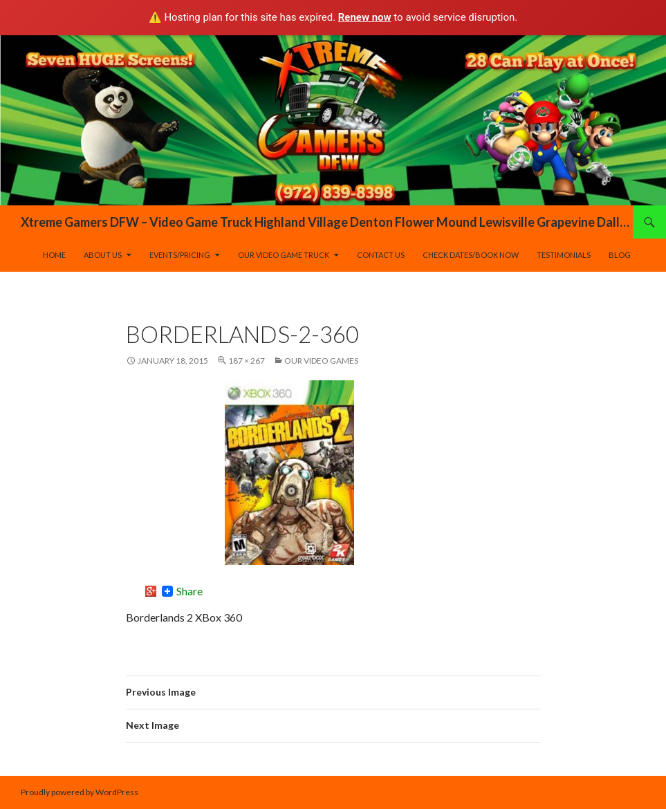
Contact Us (381, 254)
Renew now (364, 17)
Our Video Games (321, 360)
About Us (103, 254)
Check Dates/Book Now (471, 254)
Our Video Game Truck (283, 254)
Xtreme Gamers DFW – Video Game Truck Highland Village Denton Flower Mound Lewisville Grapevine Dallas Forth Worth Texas (327, 222)
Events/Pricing (179, 254)
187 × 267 (246, 360)
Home (54, 254)
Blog (620, 254)
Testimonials (564, 254)
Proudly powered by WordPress (79, 792)
